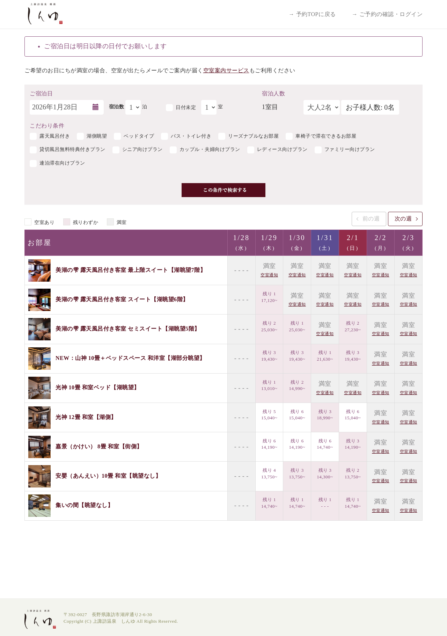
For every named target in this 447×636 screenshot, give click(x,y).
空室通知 (269, 275)
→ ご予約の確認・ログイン (387, 14)
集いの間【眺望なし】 (84, 505)
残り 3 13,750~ (297, 473)
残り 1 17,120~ (269, 297)
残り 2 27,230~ (353, 326)
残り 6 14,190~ (269, 444)
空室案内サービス (226, 70)
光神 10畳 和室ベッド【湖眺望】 (98, 387)
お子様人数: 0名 (370, 107)
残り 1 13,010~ (269, 385)
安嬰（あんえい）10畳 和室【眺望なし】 (108, 476)
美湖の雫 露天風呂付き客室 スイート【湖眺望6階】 (122, 299)
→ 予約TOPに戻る (312, 14)
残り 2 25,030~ (269, 326)
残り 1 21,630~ (325, 356)
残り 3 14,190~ (353, 444)
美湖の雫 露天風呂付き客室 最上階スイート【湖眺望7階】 (131, 270)
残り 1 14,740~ (269, 503)
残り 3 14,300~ (325, 473)
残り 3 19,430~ (269, 356)
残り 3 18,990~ (325, 415)
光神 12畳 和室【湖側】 (86, 417)
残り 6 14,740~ (325, 444)
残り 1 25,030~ (297, 326)
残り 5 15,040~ (269, 415)
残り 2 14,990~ (297, 385)
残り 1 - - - (325, 503)
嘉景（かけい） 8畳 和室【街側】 (99, 446)
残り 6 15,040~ (297, 415)
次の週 (403, 219)
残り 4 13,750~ (269, 473)
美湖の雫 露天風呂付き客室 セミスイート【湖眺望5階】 (128, 329)
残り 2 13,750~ (353, 473)
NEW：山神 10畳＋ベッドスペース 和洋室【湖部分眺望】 (130, 358)
